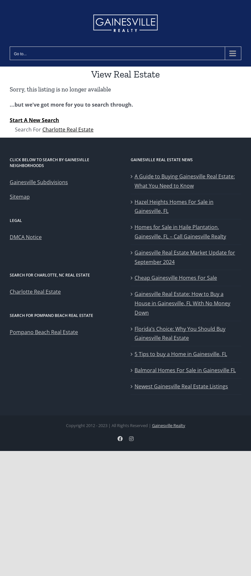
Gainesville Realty (168, 425)
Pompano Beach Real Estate (44, 332)
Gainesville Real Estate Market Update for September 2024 (185, 257)
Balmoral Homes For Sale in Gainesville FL (185, 370)
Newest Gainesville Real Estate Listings (181, 386)
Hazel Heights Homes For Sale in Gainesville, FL (174, 206)
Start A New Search (34, 120)
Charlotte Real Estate (67, 129)
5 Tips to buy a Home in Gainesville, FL (181, 354)
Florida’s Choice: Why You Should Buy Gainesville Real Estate (180, 333)
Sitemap (20, 196)
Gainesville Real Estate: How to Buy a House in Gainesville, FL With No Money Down (182, 303)
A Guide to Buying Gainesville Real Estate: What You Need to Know (185, 181)
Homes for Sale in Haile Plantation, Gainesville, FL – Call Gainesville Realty (180, 232)
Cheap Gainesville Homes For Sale (176, 277)
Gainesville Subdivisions (39, 182)
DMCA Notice (26, 237)
